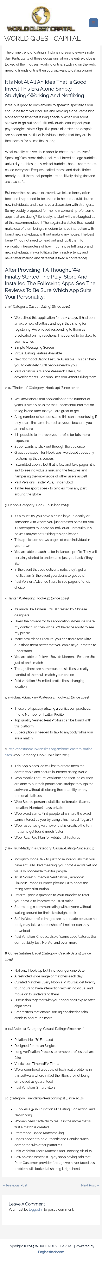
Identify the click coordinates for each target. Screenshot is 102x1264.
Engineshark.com (51, 1252)
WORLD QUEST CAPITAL (42, 38)
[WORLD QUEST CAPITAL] (41, 19)
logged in (36, 1209)
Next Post (90, 1185)
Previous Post (14, 1185)
